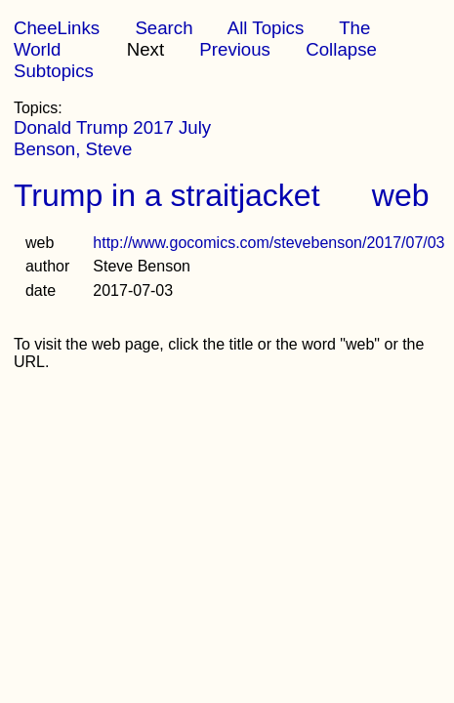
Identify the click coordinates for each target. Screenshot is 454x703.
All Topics (265, 28)
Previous (234, 49)
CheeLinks (57, 28)
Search (163, 28)
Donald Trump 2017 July (112, 127)
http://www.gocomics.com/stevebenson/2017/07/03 (268, 242)
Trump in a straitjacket (167, 195)
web (401, 195)
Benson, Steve (73, 149)
